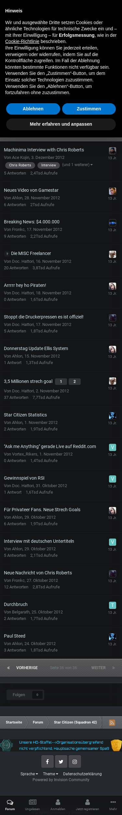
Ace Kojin (20, 157)
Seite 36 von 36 (64, 132)
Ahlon (17, 197)
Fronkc (18, 229)
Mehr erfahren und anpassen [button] (61, 801)
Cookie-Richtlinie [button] (22, 719)
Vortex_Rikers (24, 454)
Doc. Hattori (23, 261)
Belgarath (21, 612)
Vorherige (27, 132)
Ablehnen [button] (33, 786)
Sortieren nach (100, 120)
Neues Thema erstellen (61, 100)
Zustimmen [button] (89, 786)
